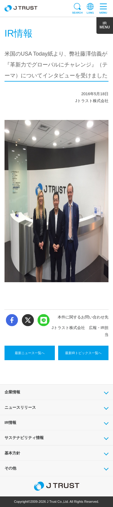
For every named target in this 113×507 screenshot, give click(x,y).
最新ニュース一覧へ (30, 353)
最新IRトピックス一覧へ (83, 353)
